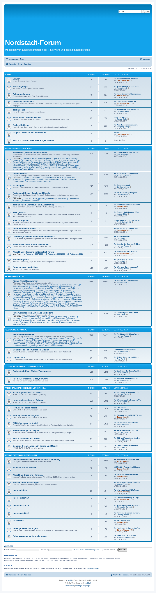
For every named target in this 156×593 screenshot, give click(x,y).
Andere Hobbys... (21, 125)
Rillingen (17, 301)
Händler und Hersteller (31, 177)
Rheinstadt (76, 299)
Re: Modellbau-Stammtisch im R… (127, 459)
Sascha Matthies (123, 154)
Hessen (24, 318)
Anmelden (8, 546)
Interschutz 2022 (21, 513)
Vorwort (16, 79)
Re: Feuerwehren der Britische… (127, 423)
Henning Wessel (123, 246)
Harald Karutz (122, 492)
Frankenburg (29, 290)
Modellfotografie (21, 259)
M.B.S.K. (41, 164)
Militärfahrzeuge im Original (26, 431)
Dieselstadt (27, 288)
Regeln (116, 132)
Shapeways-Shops (70, 168)
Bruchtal (54, 287)
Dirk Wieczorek (122, 373)
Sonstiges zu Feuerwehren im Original (31, 350)
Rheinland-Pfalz (28, 320)
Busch (49, 160)
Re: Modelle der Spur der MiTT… (127, 244)
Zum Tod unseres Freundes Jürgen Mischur (34, 140)
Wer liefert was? (20, 173)
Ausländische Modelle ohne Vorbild (39, 307)
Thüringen (24, 322)
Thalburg (60, 303)
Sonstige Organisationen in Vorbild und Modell (35, 446)
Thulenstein (49, 303)
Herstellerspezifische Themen (34, 338)
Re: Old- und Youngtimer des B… (127, 438)
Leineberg (27, 296)
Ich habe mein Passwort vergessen (86, 550)
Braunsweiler (43, 287)
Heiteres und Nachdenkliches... (28, 117)
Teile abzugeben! (21, 220)
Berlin (51, 317)
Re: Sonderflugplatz (122, 236)
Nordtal (55, 299)
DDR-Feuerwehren (61, 344)
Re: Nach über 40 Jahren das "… (127, 528)
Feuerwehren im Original (16, 330)
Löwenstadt (38, 296)
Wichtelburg (18, 307)
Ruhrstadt (38, 301)
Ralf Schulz (121, 238)
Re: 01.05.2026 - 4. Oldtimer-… (126, 536)
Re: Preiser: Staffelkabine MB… (126, 212)
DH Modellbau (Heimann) (64, 160)
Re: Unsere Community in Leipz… (127, 498)
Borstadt (32, 287)
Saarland (40, 320)
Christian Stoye (122, 195)
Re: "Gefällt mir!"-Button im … (126, 101)
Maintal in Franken (63, 296)
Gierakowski (24, 162)
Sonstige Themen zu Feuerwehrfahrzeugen (46, 345)
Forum (8, 74)
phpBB (70, 580)
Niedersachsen (58, 318)
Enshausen (71, 288)
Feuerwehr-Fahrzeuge (23, 334)
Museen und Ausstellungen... (27, 482)
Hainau (58, 292)
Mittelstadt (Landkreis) (43, 298)
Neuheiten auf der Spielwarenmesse (36, 158)
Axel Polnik (121, 359)
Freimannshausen (52, 290)
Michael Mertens (123, 380)
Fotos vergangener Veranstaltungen (30, 536)
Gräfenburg (27, 292)
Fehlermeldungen (21, 94)
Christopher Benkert (124, 507)
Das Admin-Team (124, 80)
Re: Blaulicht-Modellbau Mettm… (127, 475)
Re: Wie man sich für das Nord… (127, 79)
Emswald (49, 288)
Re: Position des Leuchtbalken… (127, 446)
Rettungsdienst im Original (26, 415)
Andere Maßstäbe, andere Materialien (30, 244)
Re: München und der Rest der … (127, 378)
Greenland (38, 292)
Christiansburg (65, 287)
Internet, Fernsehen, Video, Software (30, 379)
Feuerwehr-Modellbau (15, 276)
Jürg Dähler (121, 314)
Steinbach (24, 303)
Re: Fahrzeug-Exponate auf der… (127, 513)
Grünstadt (49, 292)
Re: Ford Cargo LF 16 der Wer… (126, 334)
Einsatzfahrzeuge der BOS (52, 177)
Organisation (19, 357)
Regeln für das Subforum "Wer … (127, 228)
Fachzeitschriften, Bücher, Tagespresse (32, 371)
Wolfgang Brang (123, 127)
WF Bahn (45, 305)
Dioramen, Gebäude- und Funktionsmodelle (34, 237)
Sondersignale (28, 179)
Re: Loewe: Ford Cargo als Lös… (127, 152)
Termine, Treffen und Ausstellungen (21, 455)
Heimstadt (67, 292)
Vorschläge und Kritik (23, 102)
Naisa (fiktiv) (23, 299)
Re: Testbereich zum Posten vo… (127, 110)
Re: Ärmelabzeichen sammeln (126, 125)
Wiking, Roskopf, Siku (52, 168)
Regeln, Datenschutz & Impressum (29, 133)
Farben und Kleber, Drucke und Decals (31, 193)
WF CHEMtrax (57, 305)
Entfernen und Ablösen (29, 200)
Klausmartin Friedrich (125, 538)
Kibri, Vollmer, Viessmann (65, 162)
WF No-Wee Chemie (73, 305)
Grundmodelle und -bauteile (47, 179)
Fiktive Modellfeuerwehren (25, 281)
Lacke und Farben (29, 199)
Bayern (43, 317)
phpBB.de (88, 583)
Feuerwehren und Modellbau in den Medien (24, 367)
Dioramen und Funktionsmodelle (38, 181)
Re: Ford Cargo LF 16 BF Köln (126, 313)
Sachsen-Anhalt (62, 320)
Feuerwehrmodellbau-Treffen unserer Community (36, 460)
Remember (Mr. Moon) (64, 166)
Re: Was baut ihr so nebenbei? (126, 267)
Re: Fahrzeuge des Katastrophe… (127, 392)
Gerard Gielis (122, 119)
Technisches (19, 110)
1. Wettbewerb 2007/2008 (32, 254)
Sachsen (50, 320)
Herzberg (26, 294)
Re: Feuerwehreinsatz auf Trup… (127, 430)
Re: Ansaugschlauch (122, 185)
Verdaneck (35, 305)
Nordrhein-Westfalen (34, 342)
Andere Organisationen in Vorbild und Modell (25, 388)
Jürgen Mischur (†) (124, 103)
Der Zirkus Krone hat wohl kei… (126, 357)
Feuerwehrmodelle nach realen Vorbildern (33, 313)
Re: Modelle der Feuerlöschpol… (127, 281)
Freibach (40, 290)
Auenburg (53, 285)
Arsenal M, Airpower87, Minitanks (65, 158)
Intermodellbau (20, 490)
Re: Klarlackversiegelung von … (126, 193)
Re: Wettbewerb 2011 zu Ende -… (127, 252)
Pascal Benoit (122, 88)
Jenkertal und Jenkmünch (42, 294)
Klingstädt (58, 294)
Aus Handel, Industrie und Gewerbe (30, 153)
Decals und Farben (68, 179)
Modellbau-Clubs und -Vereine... (28, 475)
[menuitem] (22, 59)
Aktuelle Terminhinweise (24, 467)
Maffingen (76, 296)
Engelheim (60, 288)
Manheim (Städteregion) (23, 298)
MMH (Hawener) (33, 166)
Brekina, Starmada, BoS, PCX (33, 160)
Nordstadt (46, 299)
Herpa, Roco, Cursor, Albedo (42, 162)
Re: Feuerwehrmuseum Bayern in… (128, 482)
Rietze (25, 168)
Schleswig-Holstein (34, 344)
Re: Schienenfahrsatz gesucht (126, 173)
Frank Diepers (122, 402)
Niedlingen (35, 299)
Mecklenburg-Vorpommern (40, 318)
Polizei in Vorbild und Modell (26, 438)
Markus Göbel (122, 214)
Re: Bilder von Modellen (123, 259)
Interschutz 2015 (21, 505)
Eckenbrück (39, 288)
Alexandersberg (28, 285)
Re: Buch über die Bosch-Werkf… (127, 371)
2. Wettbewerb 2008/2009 (54, 254)
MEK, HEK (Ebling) (55, 164)
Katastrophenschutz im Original (28, 400)
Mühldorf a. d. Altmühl (62, 298)
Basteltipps (18, 185)
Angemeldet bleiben (109, 550)
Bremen (72, 317)
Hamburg (36, 340)
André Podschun (123, 175)
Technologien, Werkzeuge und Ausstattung (33, 205)
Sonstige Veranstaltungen (25, 528)
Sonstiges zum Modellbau (25, 267)
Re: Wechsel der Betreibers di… (126, 86)
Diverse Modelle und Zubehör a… (127, 220)
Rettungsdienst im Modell (25, 408)
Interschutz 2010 (21, 498)
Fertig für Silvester (121, 117)
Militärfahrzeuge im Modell (25, 423)
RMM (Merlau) (35, 168)
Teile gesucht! (19, 212)
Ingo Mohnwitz (93, 568)
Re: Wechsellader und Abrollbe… (127, 505)
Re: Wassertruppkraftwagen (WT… (127, 400)
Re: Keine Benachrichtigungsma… (127, 94)
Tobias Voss (122, 96)
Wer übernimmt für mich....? (26, 228)
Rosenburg (27, 301)
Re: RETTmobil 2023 (122, 520)
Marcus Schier (122, 484)
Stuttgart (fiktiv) (36, 303)
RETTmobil (18, 521)
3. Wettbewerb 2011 (74, 254)
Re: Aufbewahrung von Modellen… (128, 204)
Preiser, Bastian (48, 166)
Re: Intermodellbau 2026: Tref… (126, 490)
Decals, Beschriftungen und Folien (52, 199)
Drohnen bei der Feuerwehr (125, 349)
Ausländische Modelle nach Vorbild (44, 322)
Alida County (42, 285)
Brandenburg (61, 317)
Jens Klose (121, 206)
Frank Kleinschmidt (124, 222)
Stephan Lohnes (123, 187)
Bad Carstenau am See (68, 285)
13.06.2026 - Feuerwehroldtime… (127, 467)
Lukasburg (49, 296)
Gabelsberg (66, 290)
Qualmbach (65, 299)
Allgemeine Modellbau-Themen (18, 148)
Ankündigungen (20, 86)
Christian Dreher (123, 111)
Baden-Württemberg (30, 317)
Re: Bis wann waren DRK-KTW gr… (128, 415)
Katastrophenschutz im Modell (27, 392)
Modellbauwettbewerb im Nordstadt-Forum (33, 252)
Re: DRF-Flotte (120, 407)
